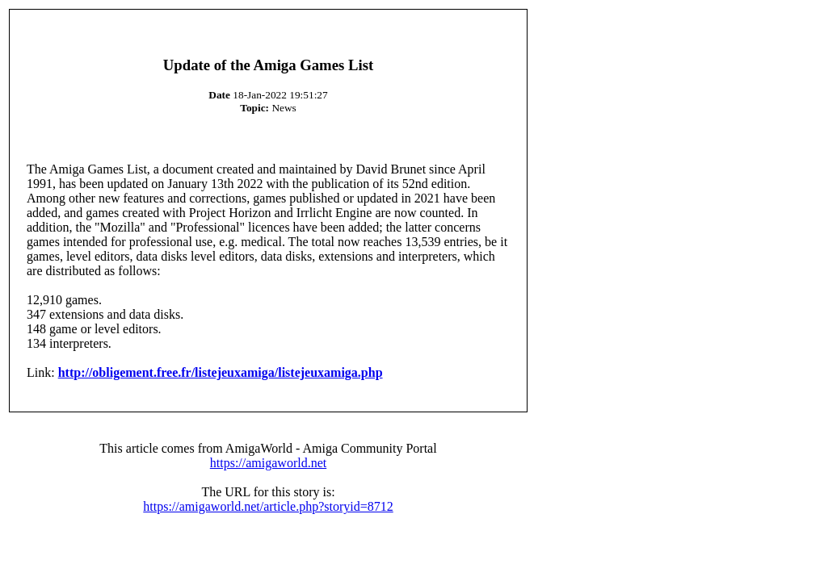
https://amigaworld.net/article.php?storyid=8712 (268, 506)
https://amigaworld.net (268, 463)
